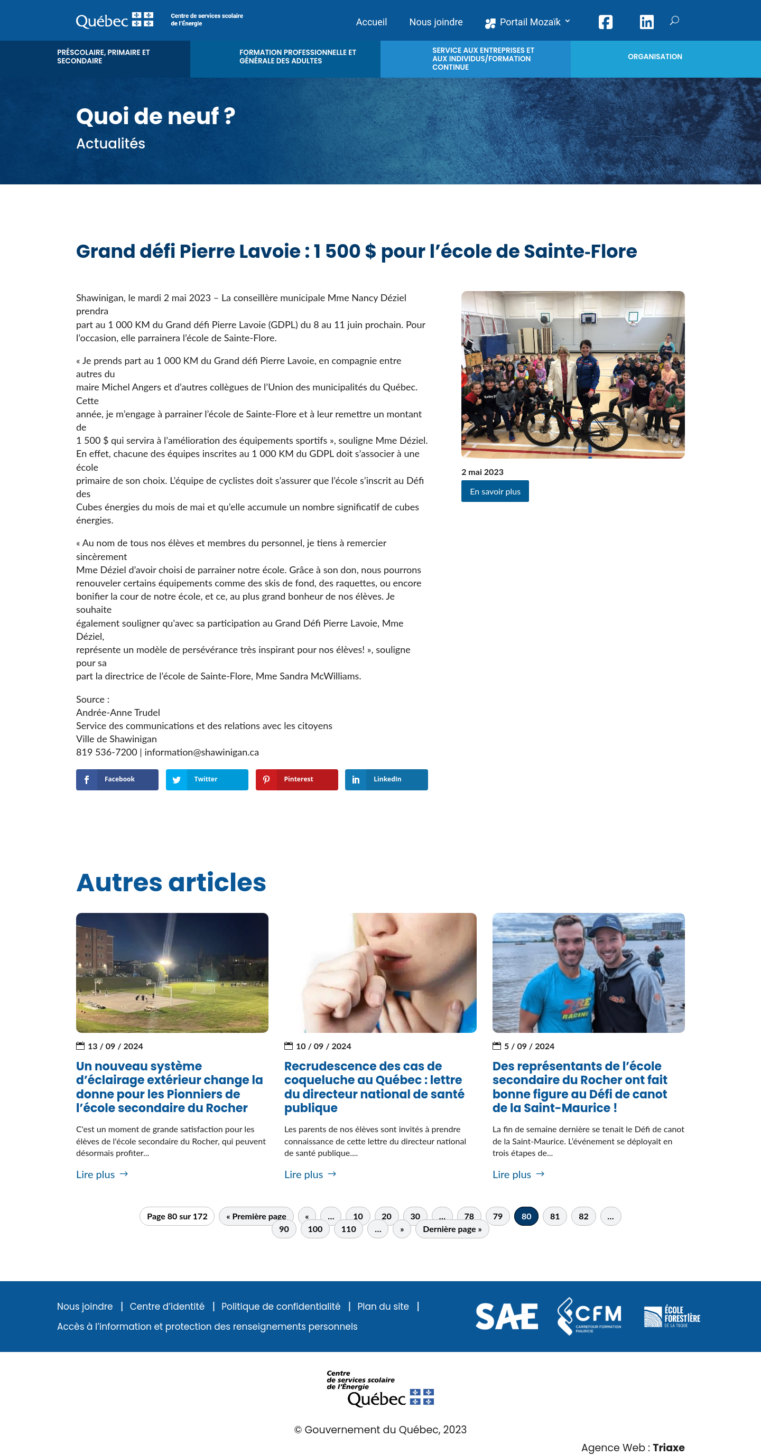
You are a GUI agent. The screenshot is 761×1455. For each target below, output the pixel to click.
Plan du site (383, 1307)
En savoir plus (495, 491)
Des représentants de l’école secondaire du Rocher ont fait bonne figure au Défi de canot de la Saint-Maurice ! (580, 1087)
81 (555, 1216)
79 (498, 1216)
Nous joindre (85, 1307)
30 (415, 1216)
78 (470, 1216)
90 (284, 1229)
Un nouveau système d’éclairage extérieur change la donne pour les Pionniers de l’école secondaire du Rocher (169, 1087)
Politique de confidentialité (280, 1307)
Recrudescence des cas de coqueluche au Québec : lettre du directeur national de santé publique (374, 1087)
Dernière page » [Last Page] (452, 1229)
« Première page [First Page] (256, 1216)
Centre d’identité (167, 1307)
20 (387, 1216)
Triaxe (669, 1448)
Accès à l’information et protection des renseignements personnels (207, 1327)
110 (348, 1229)
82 (584, 1216)
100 (315, 1229)
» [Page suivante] (402, 1229)
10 (358, 1216)
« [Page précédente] (307, 1216)
